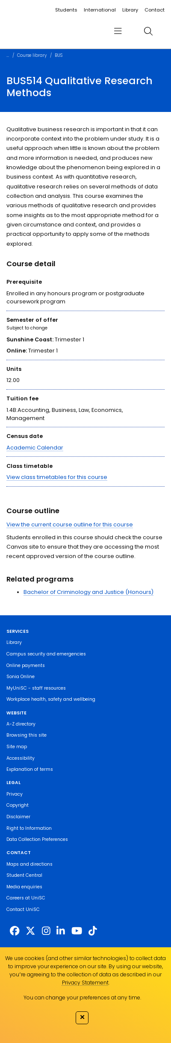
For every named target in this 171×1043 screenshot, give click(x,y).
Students (66, 9)
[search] (148, 31)
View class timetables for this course (56, 477)
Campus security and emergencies (46, 654)
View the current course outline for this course (69, 524)
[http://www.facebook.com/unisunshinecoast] (15, 931)
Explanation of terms (29, 769)
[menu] (118, 31)
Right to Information (29, 828)
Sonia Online (20, 676)
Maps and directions (29, 864)
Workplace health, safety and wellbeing (50, 699)
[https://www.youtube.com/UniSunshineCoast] (76, 931)
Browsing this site (26, 735)
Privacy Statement (85, 982)
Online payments (25, 665)
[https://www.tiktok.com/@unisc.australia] (92, 931)
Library (130, 9)
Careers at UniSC (25, 898)
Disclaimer (18, 817)
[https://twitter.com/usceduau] (30, 931)
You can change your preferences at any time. (82, 997)
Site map (16, 746)
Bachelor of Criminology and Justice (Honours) (88, 592)
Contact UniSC (23, 909)
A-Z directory (20, 724)
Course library (32, 55)
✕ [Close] (82, 1017)
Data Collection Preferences (37, 839)
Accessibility (20, 758)
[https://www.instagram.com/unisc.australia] (46, 931)
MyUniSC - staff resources (36, 688)
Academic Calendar (34, 447)
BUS (58, 55)
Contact (154, 9)
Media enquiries (24, 887)
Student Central (24, 875)
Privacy (14, 794)
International (100, 9)
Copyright (17, 805)
